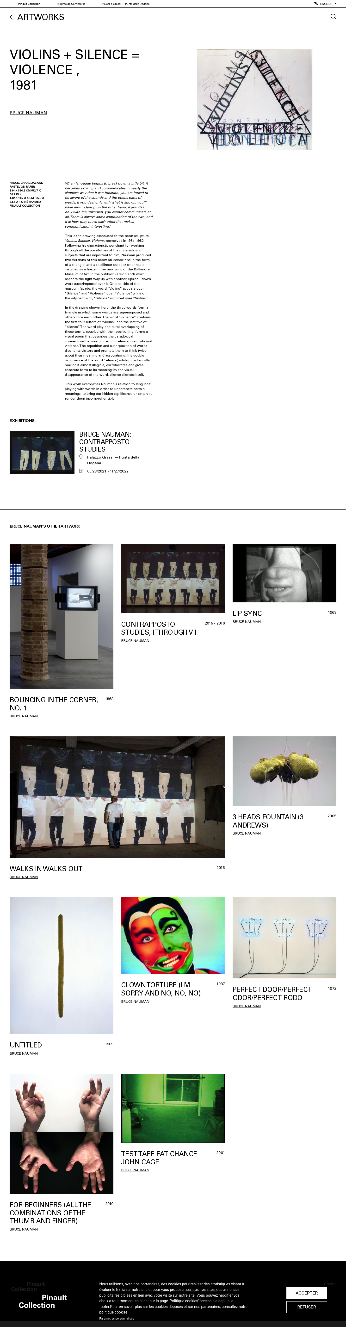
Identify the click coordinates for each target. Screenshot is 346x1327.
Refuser (306, 1307)
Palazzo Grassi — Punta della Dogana (125, 4)
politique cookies (113, 1312)
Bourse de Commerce (71, 4)
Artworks (40, 17)
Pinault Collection (29, 4)
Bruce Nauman (28, 112)
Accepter (307, 1293)
